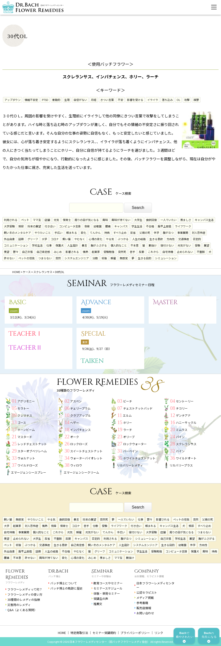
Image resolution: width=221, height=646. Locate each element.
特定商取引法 (79, 633)
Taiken (92, 361)
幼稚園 (97, 226)
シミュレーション (166, 258)
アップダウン (12, 100)
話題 (21, 239)
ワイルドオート (186, 458)
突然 (58, 258)
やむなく (79, 239)
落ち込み (167, 100)
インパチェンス (80, 429)
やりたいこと (43, 232)
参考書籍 (142, 603)
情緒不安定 (31, 100)
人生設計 (72, 245)
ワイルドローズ (27, 465)
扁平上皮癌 (164, 226)
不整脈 (201, 252)
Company (146, 571)
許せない (9, 258)
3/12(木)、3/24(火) (23, 317)
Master (165, 302)
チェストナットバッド (138, 408)
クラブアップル (80, 415)
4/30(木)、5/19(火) (95, 317)
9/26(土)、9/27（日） (97, 348)
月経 (93, 100)
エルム (127, 415)
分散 (95, 258)
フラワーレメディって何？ (24, 589)
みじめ (58, 252)
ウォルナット (26, 458)
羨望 (6, 252)
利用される (10, 220)
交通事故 (183, 239)
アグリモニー (26, 401)
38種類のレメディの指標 (23, 599)
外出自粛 (9, 239)
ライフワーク (183, 226)
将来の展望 (34, 226)
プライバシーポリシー (135, 633)
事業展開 (182, 232)
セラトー (23, 408)
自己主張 (27, 252)
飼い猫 (67, 239)
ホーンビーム (26, 429)
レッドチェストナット (32, 444)
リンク (158, 633)
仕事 (49, 245)
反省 (133, 232)
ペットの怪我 (26, 258)
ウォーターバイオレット (86, 458)
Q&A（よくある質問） (22, 610)
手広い (58, 232)
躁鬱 (196, 100)
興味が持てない (121, 220)
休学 (156, 232)
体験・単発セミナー (106, 593)
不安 (120, 100)
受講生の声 (100, 598)
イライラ (152, 100)
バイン (180, 451)
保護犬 (59, 245)
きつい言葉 (107, 100)
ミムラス (181, 429)
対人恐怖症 (198, 232)
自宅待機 (167, 252)
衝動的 (56, 100)
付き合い (50, 226)
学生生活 (136, 226)
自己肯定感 (43, 252)
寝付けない (167, 245)
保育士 (67, 220)
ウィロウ (76, 465)
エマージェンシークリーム (81, 472)
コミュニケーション (16, 245)
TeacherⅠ (25, 334)
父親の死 (144, 232)
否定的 (197, 239)
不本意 (134, 245)
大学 (44, 239)
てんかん (95, 232)
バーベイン (130, 451)
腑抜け (153, 245)
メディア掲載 (145, 597)
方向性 (171, 239)
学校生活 (37, 245)
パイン (180, 437)
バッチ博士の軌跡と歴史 (66, 588)
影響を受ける (135, 100)
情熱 (85, 252)
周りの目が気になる (87, 220)
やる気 (110, 239)
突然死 (122, 252)
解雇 (113, 258)
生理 (67, 100)
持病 (107, 232)
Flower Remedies (16, 574)
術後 (104, 258)
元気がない (184, 245)
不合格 (150, 226)
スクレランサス (186, 444)
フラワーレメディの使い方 (24, 594)
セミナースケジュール (107, 588)
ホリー (127, 422)
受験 (197, 245)
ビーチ (127, 401)
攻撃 (187, 100)
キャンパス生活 (204, 220)
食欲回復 (151, 220)
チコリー (182, 408)
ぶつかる (123, 239)
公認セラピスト (146, 592)
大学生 (138, 220)
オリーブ (129, 437)
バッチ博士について (63, 583)
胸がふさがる (99, 245)
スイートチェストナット (86, 451)
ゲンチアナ (183, 415)
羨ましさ (185, 220)
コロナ (55, 239)
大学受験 (9, 226)
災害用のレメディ (19, 605)
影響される (72, 252)
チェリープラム (80, 408)
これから (153, 252)
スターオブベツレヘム (32, 451)
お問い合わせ (145, 613)
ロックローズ (79, 444)
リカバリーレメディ (130, 465)
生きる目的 (144, 258)
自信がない (80, 100)
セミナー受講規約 (104, 633)
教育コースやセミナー (108, 583)
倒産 (87, 226)
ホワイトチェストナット (139, 458)
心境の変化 (95, 239)
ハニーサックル (186, 422)
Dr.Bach (58, 571)
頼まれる (71, 232)
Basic (17, 302)
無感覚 (124, 258)
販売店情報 (143, 608)
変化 (83, 232)
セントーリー (185, 401)
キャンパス (121, 226)
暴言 (84, 245)
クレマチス (24, 415)
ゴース (21, 422)
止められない (185, 252)
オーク (74, 437)
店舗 (47, 220)
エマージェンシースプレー (28, 472)
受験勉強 (109, 252)
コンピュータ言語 (70, 226)
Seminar (102, 571)
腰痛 (108, 226)
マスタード (24, 437)
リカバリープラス (181, 465)
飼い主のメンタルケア (17, 232)
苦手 (132, 252)
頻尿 (21, 226)
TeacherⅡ (25, 348)
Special (93, 334)
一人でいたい (168, 220)
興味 (105, 220)
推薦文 (97, 604)
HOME (62, 633)
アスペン (76, 401)
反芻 (141, 252)
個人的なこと (119, 245)
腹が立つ (168, 232)
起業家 (96, 252)
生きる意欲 (156, 239)
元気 (56, 220)
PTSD (45, 100)
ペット (25, 220)
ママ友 (37, 220)
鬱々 (15, 252)
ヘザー (74, 422)
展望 (206, 245)
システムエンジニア (77, 258)
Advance (96, 302)
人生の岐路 (139, 239)
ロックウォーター (135, 444)
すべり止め (120, 232)
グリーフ (32, 239)
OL (178, 100)
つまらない (45, 258)
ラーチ (127, 429)
